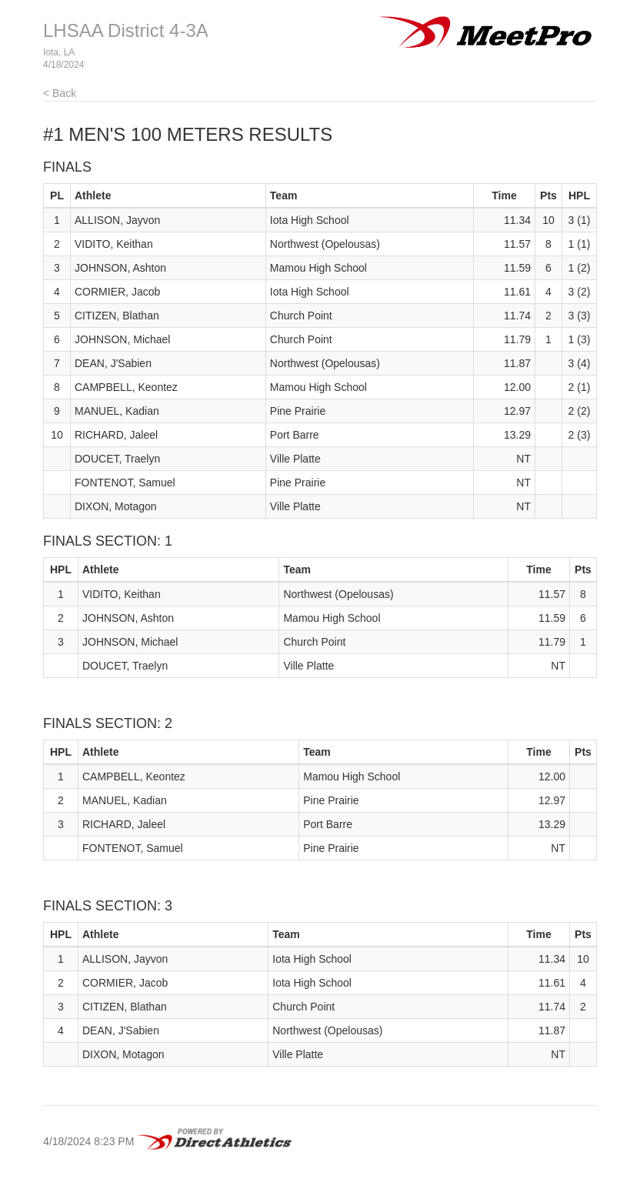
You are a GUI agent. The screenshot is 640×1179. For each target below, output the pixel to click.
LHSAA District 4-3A (125, 30)
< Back (59, 93)
